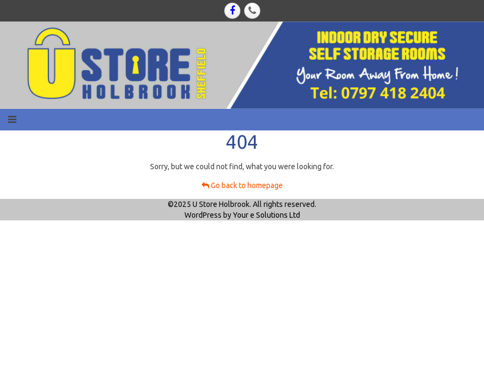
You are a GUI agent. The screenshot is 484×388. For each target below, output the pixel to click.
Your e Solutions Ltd (266, 215)
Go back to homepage (242, 185)
